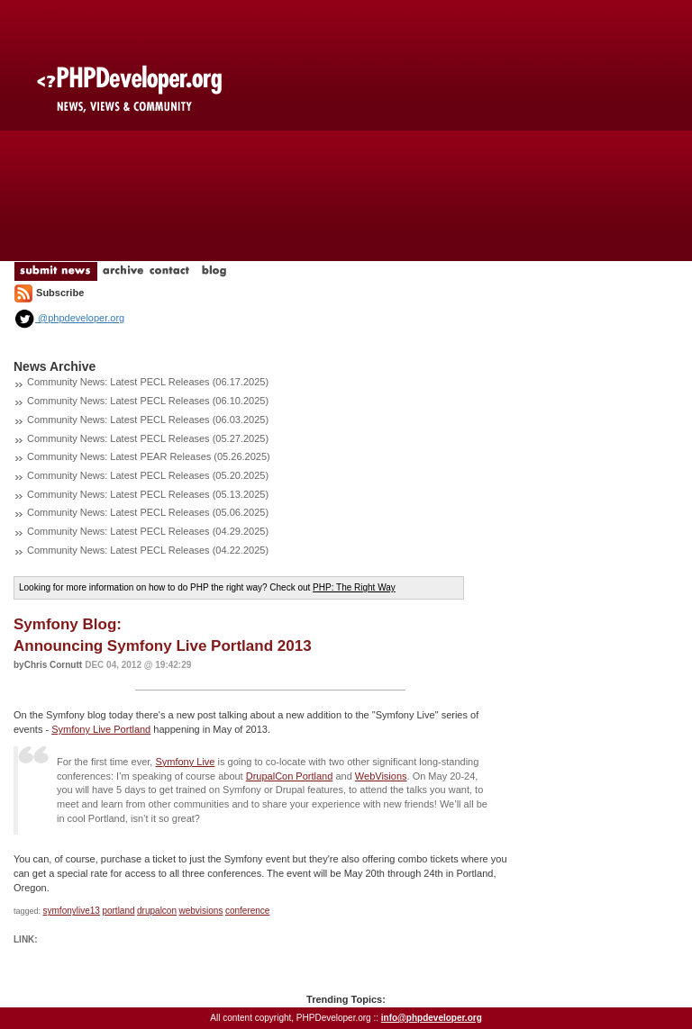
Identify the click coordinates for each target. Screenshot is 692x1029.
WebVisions (381, 776)
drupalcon (157, 911)
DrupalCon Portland (289, 776)
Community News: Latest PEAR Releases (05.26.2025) (148, 456)
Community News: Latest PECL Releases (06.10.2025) (148, 400)
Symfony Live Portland (100, 729)
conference (247, 911)
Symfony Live (184, 761)
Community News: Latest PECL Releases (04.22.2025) (148, 550)
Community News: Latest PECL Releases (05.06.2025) (148, 512)
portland (118, 911)
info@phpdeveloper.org (431, 1018)
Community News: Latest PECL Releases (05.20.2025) (148, 475)
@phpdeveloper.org (69, 317)
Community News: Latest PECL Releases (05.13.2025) (148, 494)
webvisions (201, 911)
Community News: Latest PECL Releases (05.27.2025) (148, 438)
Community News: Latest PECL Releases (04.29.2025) (148, 531)
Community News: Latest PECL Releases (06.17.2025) (148, 381)
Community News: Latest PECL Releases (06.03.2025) (148, 419)
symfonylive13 (71, 911)
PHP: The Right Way (354, 587)
